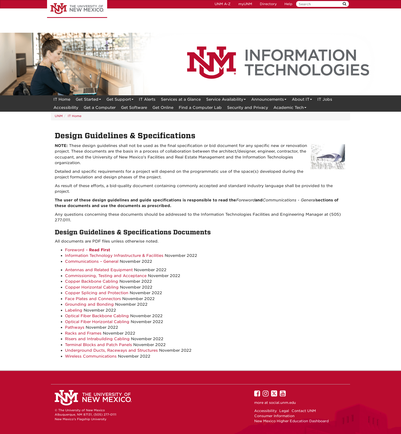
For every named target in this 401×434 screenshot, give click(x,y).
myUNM (245, 4)
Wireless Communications (91, 356)
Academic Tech (289, 108)
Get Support (119, 100)
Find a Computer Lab (200, 107)
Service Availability (226, 100)
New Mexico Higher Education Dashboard (291, 421)
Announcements (268, 100)
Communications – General (91, 261)
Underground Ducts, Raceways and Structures (111, 350)
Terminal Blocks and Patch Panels (98, 344)
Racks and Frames (83, 333)
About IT (302, 100)
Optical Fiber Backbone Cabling (97, 316)
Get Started (88, 100)
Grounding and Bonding (89, 304)
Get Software (134, 107)
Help (288, 4)
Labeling (73, 310)
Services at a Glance (181, 99)
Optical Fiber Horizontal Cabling (97, 321)
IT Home (61, 99)
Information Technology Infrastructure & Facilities (114, 255)
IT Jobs (324, 99)
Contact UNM (304, 411)
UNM (59, 116)
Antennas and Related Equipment (99, 270)
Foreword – (87, 250)
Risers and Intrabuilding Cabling (97, 339)
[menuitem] (62, 99)
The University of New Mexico (77, 9)
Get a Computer (100, 107)
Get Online (162, 107)
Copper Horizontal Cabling (92, 287)
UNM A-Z (223, 4)
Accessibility (65, 107)
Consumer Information (274, 416)
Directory (268, 4)
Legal (284, 411)
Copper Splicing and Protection (96, 293)
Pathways (74, 327)
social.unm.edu (282, 403)
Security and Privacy (247, 107)
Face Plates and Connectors (93, 298)
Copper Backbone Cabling (91, 281)
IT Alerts (147, 99)
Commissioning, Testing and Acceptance (106, 275)
